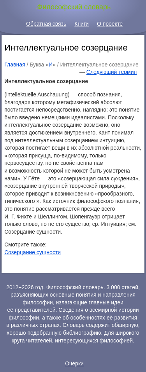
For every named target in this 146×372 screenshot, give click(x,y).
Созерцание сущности (32, 252)
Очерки (74, 363)
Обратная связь (46, 24)
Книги (81, 24)
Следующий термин (111, 72)
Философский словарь (74, 7)
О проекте (110, 24)
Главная (14, 64)
